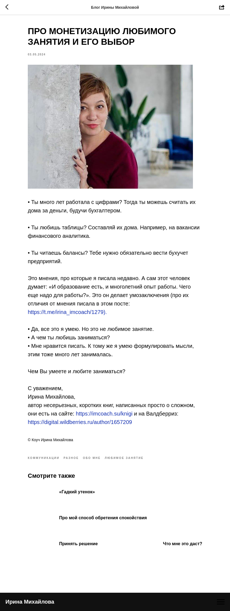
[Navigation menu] (221, 602)
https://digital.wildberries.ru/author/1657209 (80, 422)
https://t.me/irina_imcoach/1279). (67, 312)
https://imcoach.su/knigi (104, 414)
